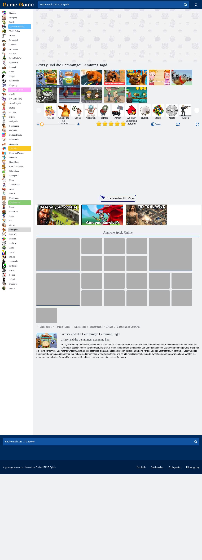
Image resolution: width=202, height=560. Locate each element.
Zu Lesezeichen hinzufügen (118, 270)
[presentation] (38, 110)
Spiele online (46, 399)
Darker (156, 124)
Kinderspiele (80, 399)
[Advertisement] (77, 35)
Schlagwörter (175, 539)
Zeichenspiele (96, 399)
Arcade (109, 399)
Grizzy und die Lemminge (128, 399)
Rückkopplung (192, 539)
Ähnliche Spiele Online (118, 304)
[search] (185, 4)
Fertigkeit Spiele (62, 399)
